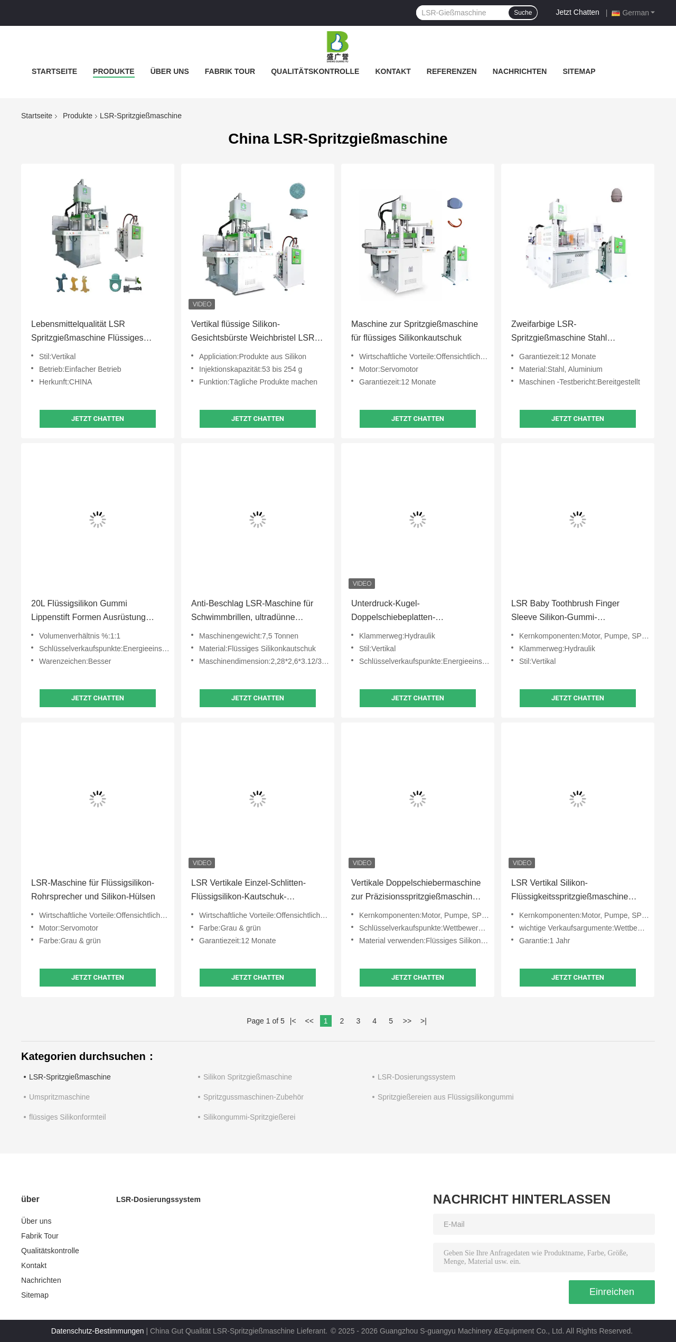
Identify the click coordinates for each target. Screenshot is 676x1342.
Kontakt (392, 71)
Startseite (54, 71)
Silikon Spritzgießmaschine (247, 1077)
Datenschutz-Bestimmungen (97, 1331)
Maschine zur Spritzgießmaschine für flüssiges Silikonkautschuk (414, 331)
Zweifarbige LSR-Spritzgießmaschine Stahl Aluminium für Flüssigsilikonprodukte (559, 332)
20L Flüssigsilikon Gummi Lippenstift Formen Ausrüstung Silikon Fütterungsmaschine (88, 611)
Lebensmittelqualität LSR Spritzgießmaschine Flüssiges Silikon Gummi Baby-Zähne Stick (93, 332)
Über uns (170, 71)
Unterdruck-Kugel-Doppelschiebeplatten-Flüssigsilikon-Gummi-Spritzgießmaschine (393, 611)
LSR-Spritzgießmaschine (70, 1077)
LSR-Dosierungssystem (416, 1077)
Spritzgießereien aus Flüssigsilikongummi (446, 1097)
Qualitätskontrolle (315, 71)
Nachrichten (520, 71)
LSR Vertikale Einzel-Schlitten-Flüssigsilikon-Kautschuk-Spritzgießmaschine (248, 891)
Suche (523, 12)
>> (407, 1021)
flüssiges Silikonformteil (67, 1117)
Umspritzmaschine (59, 1097)
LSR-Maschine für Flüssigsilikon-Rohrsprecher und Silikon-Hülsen (93, 889)
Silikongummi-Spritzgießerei (249, 1117)
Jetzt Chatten (577, 12)
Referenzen (452, 71)
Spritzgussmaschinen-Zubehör (253, 1097)
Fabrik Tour (230, 71)
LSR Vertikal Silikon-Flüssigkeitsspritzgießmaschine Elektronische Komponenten (569, 891)
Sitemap (578, 71)
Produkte (114, 71)
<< (309, 1021)
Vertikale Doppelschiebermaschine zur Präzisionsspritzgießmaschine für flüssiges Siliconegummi (416, 891)
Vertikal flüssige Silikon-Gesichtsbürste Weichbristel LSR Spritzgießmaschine (253, 332)
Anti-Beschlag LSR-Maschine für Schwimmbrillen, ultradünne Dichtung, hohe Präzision (252, 611)
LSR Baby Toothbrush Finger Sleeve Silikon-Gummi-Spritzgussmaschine (565, 611)
